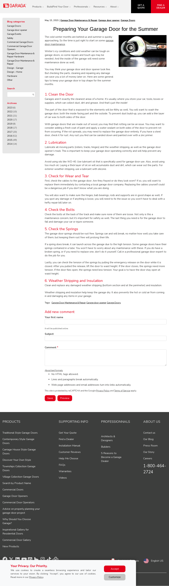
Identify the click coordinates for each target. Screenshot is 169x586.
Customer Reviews (70, 452)
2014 (9, 144)
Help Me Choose (68, 458)
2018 (9, 127)
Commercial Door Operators (18, 502)
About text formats (54, 370)
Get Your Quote (68, 433)
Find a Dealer (66, 439)
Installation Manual (69, 445)
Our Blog (148, 439)
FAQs (62, 465)
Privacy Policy (103, 390)
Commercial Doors (12, 489)
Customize (115, 577)
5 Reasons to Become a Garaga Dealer (111, 457)
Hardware (12, 76)
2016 (9, 135)
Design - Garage (15, 68)
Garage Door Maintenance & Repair (20, 62)
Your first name (54, 317)
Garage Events (14, 34)
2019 (9, 123)
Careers (147, 458)
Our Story (148, 452)
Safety (10, 38)
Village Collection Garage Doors (20, 477)
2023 (9, 107)
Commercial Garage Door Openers (19, 48)
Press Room (150, 445)
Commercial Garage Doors (20, 42)
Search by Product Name (16, 483)
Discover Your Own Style (16, 460)
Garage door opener (17, 30)
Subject (49, 334)
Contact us (149, 433)
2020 (9, 119)
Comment (50, 347)
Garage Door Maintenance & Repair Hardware (20, 55)
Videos (63, 478)
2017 (9, 131)
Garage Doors (14, 26)
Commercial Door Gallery (16, 540)
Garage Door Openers (15, 496)
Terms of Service (122, 390)
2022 (9, 111)
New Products (10, 546)
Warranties (65, 471)
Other (10, 80)
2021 (9, 115)
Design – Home (14, 72)
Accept (115, 569)
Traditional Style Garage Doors (20, 433)
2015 (9, 140)
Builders (105, 447)
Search (11, 88)
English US (157, 561)
